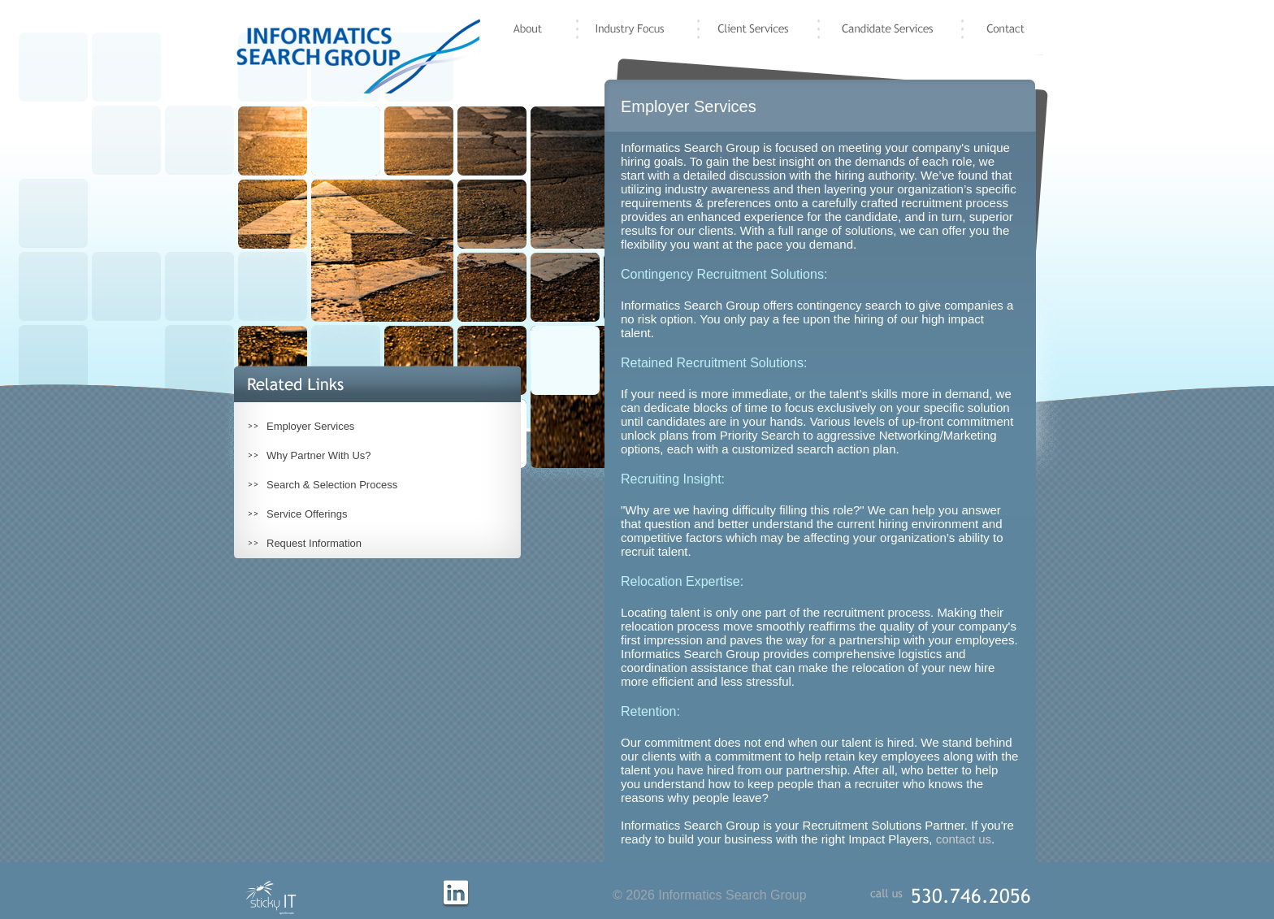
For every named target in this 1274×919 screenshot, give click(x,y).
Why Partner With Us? (318, 455)
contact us (963, 839)
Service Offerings (306, 514)
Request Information (314, 543)
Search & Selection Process (331, 485)
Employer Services (310, 426)
